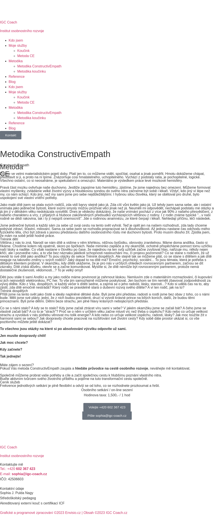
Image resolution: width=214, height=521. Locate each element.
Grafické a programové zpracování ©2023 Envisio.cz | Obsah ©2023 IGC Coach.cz (63, 513)
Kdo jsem (16, 40)
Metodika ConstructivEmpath (39, 66)
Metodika (16, 61)
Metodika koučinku (31, 71)
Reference (17, 76)
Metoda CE (26, 56)
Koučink (23, 51)
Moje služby (18, 45)
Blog (12, 82)
